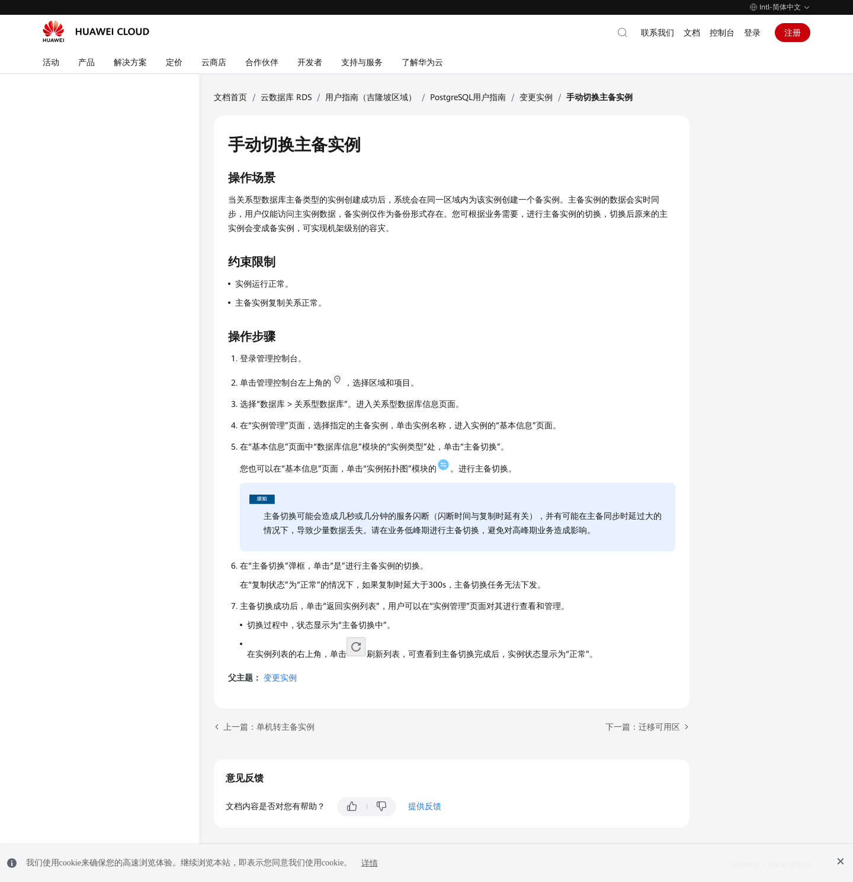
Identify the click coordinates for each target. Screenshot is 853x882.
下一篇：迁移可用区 (642, 727)
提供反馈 (424, 806)
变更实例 (536, 97)
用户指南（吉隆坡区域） (370, 97)
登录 (752, 32)
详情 (369, 862)
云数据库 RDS (286, 97)
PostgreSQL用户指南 (468, 97)
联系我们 (657, 32)
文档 (692, 32)
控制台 (722, 32)
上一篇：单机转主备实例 (269, 727)
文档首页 (230, 97)
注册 (792, 32)
